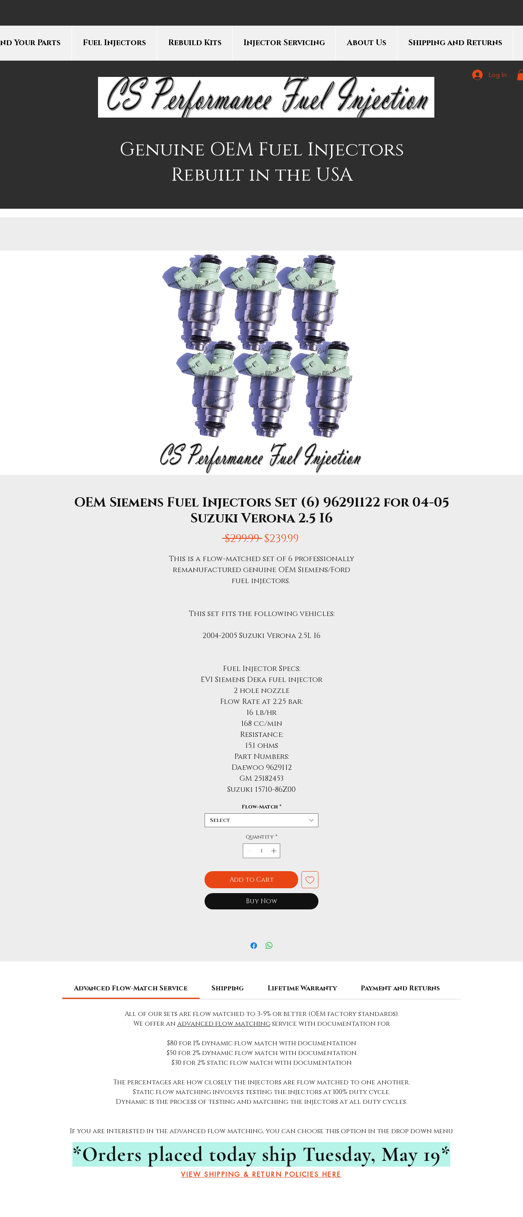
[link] (130, 988)
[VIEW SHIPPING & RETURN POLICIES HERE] (261, 1175)
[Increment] (274, 851)
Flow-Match (261, 807)
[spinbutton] (262, 851)
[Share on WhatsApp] (269, 945)
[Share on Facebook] (254, 945)
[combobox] (261, 820)
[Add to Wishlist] (309, 879)
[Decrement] (249, 851)
